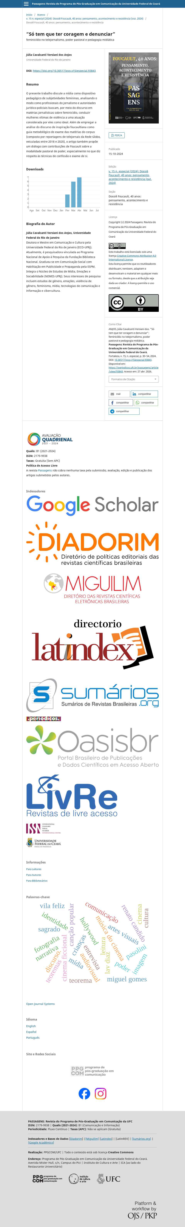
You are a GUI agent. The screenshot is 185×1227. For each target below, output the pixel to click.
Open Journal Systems (40, 1004)
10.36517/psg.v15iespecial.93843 (132, 360)
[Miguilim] (92, 1139)
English (31, 1026)
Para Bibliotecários (36, 880)
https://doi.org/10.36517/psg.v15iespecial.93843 (64, 71)
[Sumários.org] (141, 1139)
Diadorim (76, 1139)
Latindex (106, 1139)
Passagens (45, 470)
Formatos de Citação (123, 379)
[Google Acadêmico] (41, 1142)
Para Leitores (33, 869)
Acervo (41, 14)
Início (29, 14)
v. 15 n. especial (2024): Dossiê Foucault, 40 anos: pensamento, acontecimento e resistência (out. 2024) (84, 18)
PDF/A (118, 135)
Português (33, 1037)
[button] (119, 394)
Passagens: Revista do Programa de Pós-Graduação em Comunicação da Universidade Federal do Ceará (96, 3)
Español (31, 1032)
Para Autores (33, 875)
